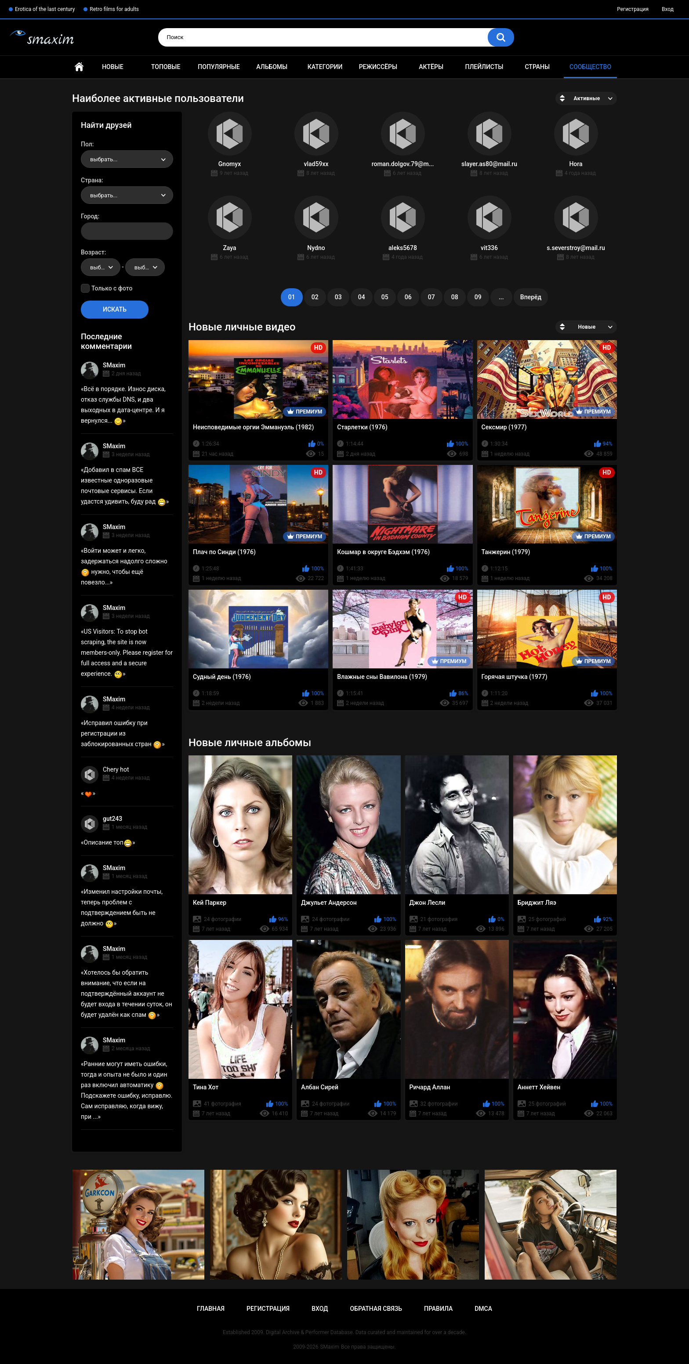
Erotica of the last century (45, 9)
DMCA (483, 1308)
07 (431, 297)
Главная (79, 67)
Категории (325, 66)
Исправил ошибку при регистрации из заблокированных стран (121, 733)
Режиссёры (378, 66)
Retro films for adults (114, 9)
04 (361, 297)
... (501, 297)
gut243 (112, 818)
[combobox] (127, 159)
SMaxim (114, 365)
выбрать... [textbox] (103, 159)
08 (454, 297)
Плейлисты (484, 66)
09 (478, 297)
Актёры (431, 66)
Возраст (93, 252)
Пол (86, 144)
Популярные (218, 66)
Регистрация (633, 9)
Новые (112, 66)
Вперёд (530, 297)
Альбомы (271, 66)
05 (384, 297)
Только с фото (111, 288)
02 (315, 297)
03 (338, 297)
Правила (438, 1308)
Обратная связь (376, 1308)
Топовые (165, 66)
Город (89, 216)
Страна (91, 180)
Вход (668, 9)
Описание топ (108, 842)
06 (408, 297)
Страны (537, 66)
